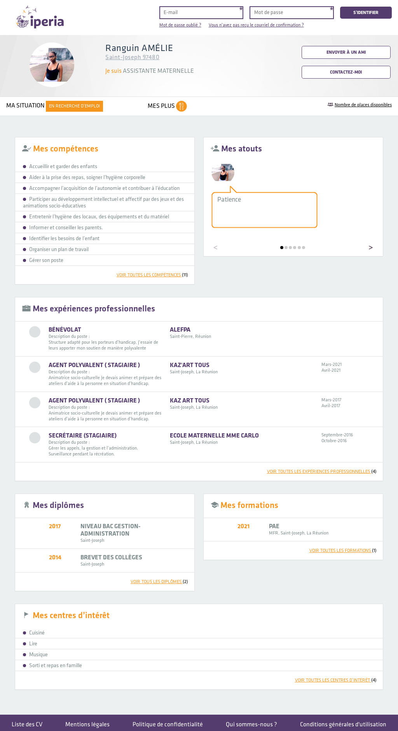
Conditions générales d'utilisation (343, 724)
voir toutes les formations (343, 551)
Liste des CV (27, 724)
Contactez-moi (346, 72)
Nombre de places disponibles (363, 105)
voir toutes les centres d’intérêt (336, 680)
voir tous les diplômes (159, 582)
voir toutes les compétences (152, 275)
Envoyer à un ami (346, 52)
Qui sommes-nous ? (251, 724)
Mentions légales (87, 724)
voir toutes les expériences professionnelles (322, 471)
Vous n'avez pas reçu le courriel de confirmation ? (256, 25)
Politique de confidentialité (168, 724)
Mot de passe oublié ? (180, 25)
